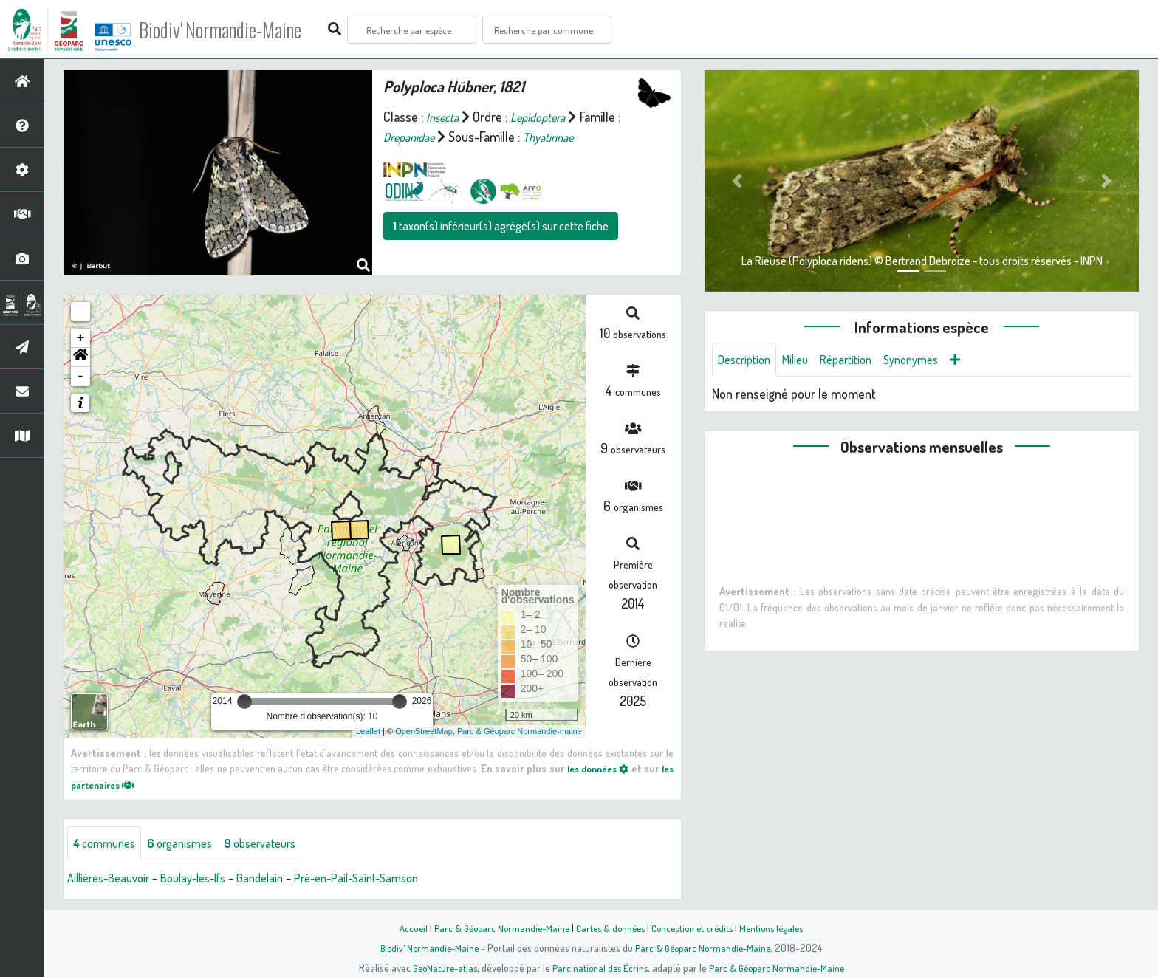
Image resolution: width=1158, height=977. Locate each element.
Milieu (803, 360)
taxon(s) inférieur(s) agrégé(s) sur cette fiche (501, 226)
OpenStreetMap (424, 731)
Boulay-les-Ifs (208, 879)
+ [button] (81, 338)
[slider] (244, 701)
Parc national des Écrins (598, 967)
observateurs (278, 844)
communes (108, 844)
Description (747, 360)
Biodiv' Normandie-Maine (242, 29)
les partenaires (115, 784)
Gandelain (281, 879)
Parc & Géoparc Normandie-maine (519, 731)
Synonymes (930, 360)
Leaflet (368, 731)
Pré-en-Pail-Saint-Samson (387, 879)
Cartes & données (608, 927)
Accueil (402, 927)
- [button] (81, 376)
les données (607, 768)
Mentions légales (780, 927)
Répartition (859, 360)
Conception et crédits (695, 927)
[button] (80, 357)
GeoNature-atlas (439, 967)
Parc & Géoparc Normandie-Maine (495, 927)
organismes (190, 844)
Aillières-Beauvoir (113, 879)
